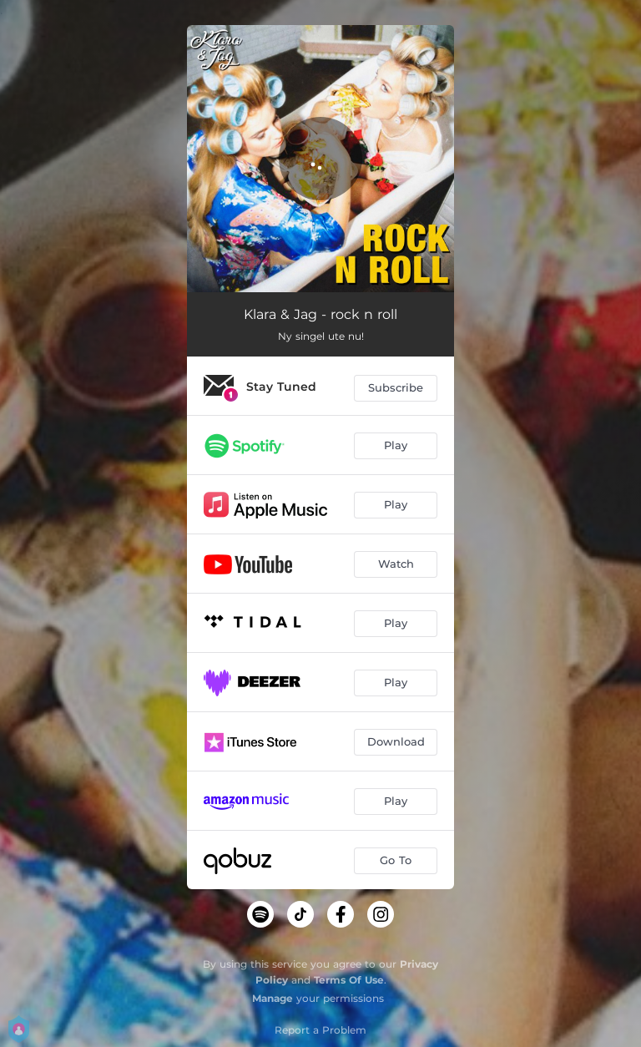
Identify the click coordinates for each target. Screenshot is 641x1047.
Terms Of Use (349, 980)
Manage (272, 998)
